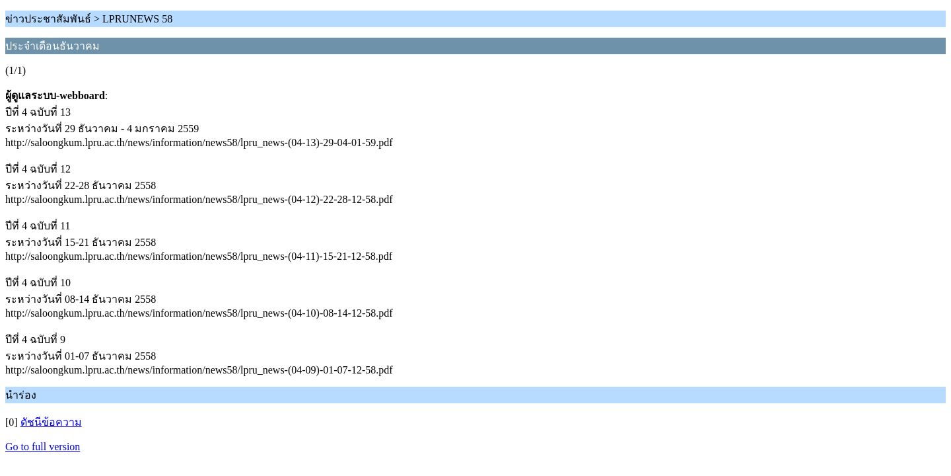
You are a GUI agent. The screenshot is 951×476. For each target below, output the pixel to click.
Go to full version (42, 446)
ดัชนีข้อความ (51, 422)
